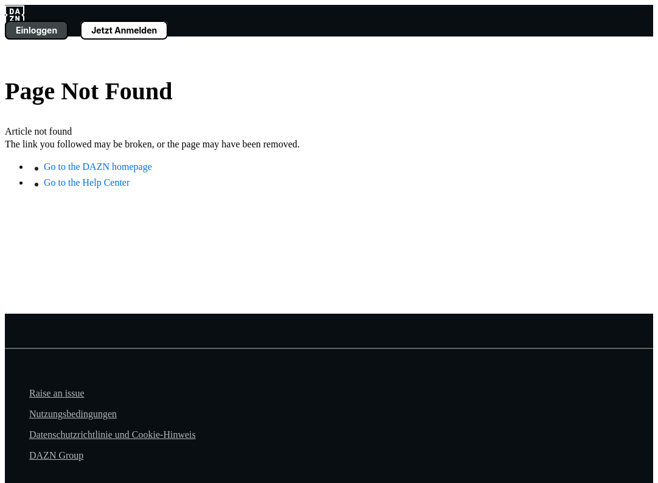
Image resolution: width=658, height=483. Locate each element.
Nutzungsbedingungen (73, 414)
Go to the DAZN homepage (98, 166)
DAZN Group (56, 455)
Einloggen (36, 30)
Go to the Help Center (87, 182)
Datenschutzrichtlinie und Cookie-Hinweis (112, 434)
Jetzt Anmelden (124, 30)
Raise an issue (57, 393)
